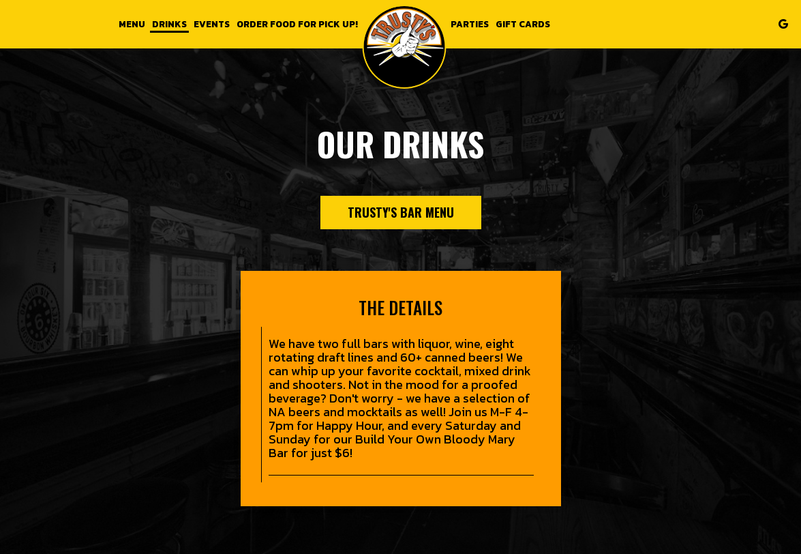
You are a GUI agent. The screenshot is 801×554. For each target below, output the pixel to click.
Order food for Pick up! (297, 24)
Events (212, 24)
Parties (470, 24)
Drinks (169, 24)
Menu (132, 24)
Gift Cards (523, 24)
